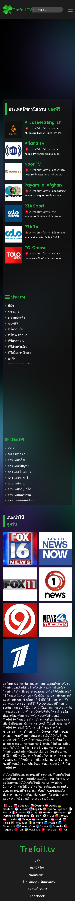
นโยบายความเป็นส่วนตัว (37, 882)
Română (36, 822)
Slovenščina (25, 826)
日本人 (36, 816)
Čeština (37, 805)
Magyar (60, 812)
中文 (62, 829)
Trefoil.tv (37, 848)
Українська (32, 829)
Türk (19, 829)
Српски (41, 826)
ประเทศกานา (17, 483)
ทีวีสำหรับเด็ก (17, 346)
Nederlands (40, 819)
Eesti (62, 809)
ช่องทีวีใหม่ (37, 868)
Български (21, 805)
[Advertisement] (37, 58)
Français (19, 812)
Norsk (56, 819)
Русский (51, 822)
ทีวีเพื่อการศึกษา (19, 352)
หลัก (37, 861)
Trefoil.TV (17, 10)
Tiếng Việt (49, 829)
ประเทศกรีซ (16, 460)
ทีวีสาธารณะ (17, 341)
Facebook (37, 896)
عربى (8, 805)
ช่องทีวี (13, 323)
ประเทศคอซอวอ (19, 495)
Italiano (23, 816)
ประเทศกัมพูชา (18, 465)
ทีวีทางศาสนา (17, 335)
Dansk (51, 805)
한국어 (48, 816)
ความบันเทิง (16, 317)
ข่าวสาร (13, 311)
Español (49, 809)
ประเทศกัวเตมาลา (20, 471)
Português (19, 822)
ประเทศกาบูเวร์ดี (19, 489)
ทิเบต (11, 448)
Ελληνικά (21, 809)
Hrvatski (45, 812)
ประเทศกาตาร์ (18, 477)
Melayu (24, 819)
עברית (32, 812)
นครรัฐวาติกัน (18, 454)
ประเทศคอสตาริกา (21, 501)
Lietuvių (62, 816)
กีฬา (11, 306)
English (35, 809)
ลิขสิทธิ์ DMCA (37, 889)
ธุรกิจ (12, 358)
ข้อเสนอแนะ (37, 875)
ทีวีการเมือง (16, 329)
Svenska (56, 826)
